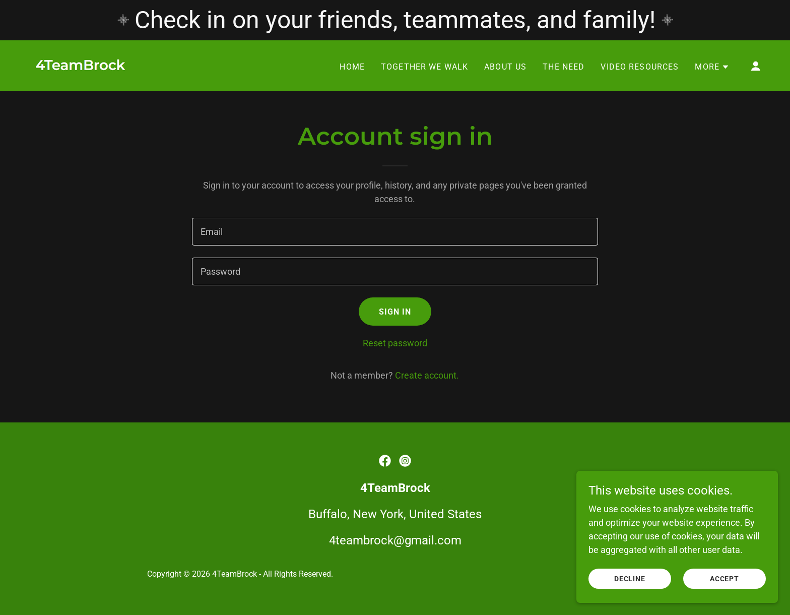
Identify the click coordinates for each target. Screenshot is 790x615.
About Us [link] (505, 67)
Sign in (395, 312)
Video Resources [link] (640, 67)
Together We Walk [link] (424, 67)
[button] (712, 67)
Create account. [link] (427, 375)
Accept (725, 579)
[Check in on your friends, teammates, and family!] (395, 20)
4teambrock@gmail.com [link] (395, 540)
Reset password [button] (395, 343)
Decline (630, 579)
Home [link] (352, 67)
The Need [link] (563, 67)
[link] (81, 64)
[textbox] (395, 231)
